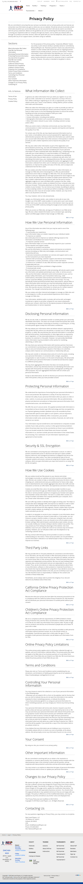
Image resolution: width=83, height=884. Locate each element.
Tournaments (66, 6)
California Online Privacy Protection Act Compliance (16, 64)
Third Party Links (13, 62)
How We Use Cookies (15, 60)
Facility (29, 6)
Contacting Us (12, 84)
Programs (47, 6)
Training (37, 6)
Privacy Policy (12, 99)
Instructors (46, 851)
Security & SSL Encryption (16, 58)
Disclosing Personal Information (18, 54)
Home (22, 6)
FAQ (70, 1)
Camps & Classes (34, 856)
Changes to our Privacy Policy (17, 82)
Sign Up (39, 1)
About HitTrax (47, 848)
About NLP (73, 846)
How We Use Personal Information (15, 51)
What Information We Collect (17, 48)
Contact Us (76, 1)
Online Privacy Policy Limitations (18, 71)
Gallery (31, 848)
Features (31, 846)
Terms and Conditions (15, 73)
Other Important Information (17, 81)
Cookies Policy (12, 101)
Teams (56, 6)
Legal (9, 835)
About (22, 11)
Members (46, 1)
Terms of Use (12, 96)
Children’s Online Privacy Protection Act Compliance (16, 68)
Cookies (52, 877)
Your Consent (12, 79)
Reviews (72, 848)
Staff (53, 1)
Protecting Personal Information (18, 56)
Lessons (45, 846)
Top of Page (70, 217)
